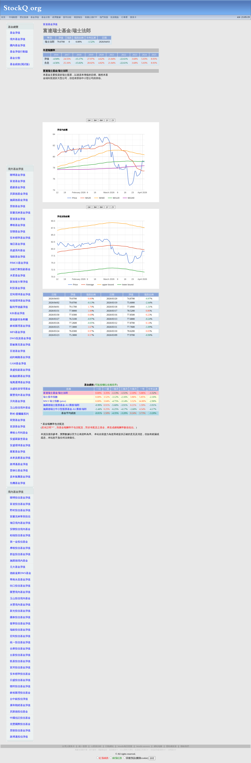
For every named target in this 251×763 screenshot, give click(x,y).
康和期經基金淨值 (19, 705)
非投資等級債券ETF (158, 750)
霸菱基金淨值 (16, 187)
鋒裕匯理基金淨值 (19, 325)
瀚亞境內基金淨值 (19, 523)
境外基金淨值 (16, 39)
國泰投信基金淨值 (19, 617)
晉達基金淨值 (16, 218)
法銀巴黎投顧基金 (19, 269)
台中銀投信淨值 (18, 699)
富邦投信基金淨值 (19, 667)
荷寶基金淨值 (16, 420)
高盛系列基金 (16, 250)
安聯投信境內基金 (19, 529)
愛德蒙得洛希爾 (18, 319)
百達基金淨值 (16, 351)
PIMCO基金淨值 (18, 262)
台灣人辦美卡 (68, 746)
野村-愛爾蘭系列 (18, 413)
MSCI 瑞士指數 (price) (54, 401)
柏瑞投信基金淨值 (19, 535)
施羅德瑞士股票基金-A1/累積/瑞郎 (61, 405)
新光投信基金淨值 (19, 610)
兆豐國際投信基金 (19, 724)
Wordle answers (143, 746)
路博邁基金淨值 (18, 464)
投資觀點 (114, 17)
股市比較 (67, 17)
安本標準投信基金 (19, 673)
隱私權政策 (171, 746)
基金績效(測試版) (19, 64)
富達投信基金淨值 (19, 504)
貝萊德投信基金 (18, 711)
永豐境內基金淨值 (19, 604)
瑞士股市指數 (50, 397)
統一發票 (83, 746)
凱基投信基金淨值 (19, 661)
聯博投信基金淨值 (19, 497)
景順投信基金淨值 (19, 730)
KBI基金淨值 (16, 313)
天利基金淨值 (16, 401)
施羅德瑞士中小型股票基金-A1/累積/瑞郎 (65, 409)
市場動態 (13, 17)
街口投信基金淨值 (19, 585)
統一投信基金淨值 (19, 642)
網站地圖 (158, 746)
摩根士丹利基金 (18, 432)
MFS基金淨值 (16, 332)
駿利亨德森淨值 (18, 307)
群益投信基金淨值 (19, 554)
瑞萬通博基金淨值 (19, 382)
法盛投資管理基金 (19, 388)
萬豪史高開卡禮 (81, 750)
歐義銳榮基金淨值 (19, 376)
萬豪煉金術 (102, 750)
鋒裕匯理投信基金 (19, 692)
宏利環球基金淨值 (19, 294)
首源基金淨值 (16, 426)
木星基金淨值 (16, 275)
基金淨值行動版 (18, 51)
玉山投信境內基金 (19, 598)
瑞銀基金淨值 (16, 256)
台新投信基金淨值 (19, 655)
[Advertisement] (148, 7)
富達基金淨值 (16, 181)
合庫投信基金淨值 (19, 648)
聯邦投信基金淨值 (19, 686)
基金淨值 (35, 17)
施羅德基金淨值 (18, 200)
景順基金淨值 (16, 206)
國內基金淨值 (16, 45)
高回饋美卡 (113, 750)
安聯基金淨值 (16, 231)
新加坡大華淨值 (18, 281)
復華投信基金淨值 (19, 623)
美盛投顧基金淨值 (19, 369)
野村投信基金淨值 (19, 510)
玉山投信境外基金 (19, 407)
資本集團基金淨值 (19, 476)
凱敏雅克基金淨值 (19, 344)
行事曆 (124, 17)
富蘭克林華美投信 (19, 516)
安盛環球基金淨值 (19, 445)
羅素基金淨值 (16, 451)
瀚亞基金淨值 (16, 244)
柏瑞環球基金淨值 (19, 300)
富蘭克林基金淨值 (19, 212)
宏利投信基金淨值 (19, 636)
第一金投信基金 (18, 541)
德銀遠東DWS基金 (19, 573)
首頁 (3, 17)
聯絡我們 (185, 746)
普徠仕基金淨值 (18, 470)
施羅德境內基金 (18, 560)
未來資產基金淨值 (19, 457)
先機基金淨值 (16, 483)
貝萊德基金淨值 (18, 193)
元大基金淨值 (16, 566)
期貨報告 (78, 17)
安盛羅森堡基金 (18, 439)
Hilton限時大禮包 (126, 750)
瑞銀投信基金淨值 (19, 629)
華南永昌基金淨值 (19, 579)
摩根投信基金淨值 (19, 548)
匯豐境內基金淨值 (19, 592)
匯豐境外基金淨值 (19, 395)
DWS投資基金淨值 (19, 338)
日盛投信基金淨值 (19, 680)
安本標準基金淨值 (19, 237)
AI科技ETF (172, 750)
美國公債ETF (91, 17)
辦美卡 (133, 17)
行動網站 (109, 746)
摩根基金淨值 (16, 225)
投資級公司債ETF (141, 750)
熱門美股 (104, 17)
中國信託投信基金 (19, 717)
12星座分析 (96, 746)
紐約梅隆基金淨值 (19, 357)
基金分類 (45, 17)
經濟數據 (56, 17)
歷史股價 (24, 17)
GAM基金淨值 (17, 363)
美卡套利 (92, 750)
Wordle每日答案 (125, 746)
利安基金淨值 (16, 288)
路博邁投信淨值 (18, 736)
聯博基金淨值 (16, 175)
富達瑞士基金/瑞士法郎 (55, 393)
